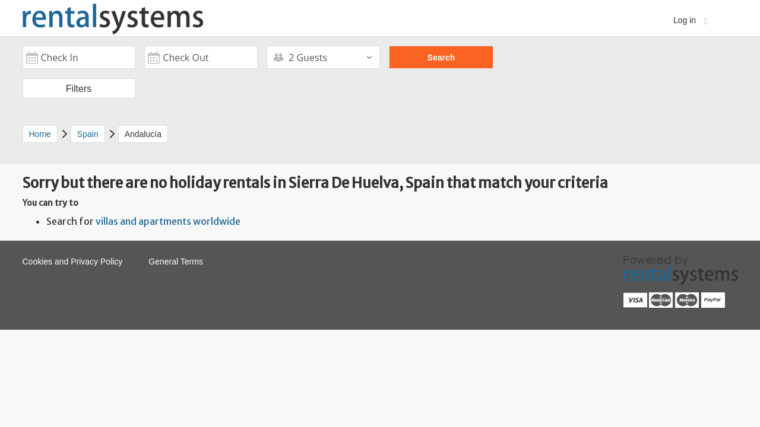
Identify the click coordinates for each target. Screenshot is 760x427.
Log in (690, 20)
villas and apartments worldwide (168, 221)
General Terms (175, 261)
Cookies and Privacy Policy (73, 261)
